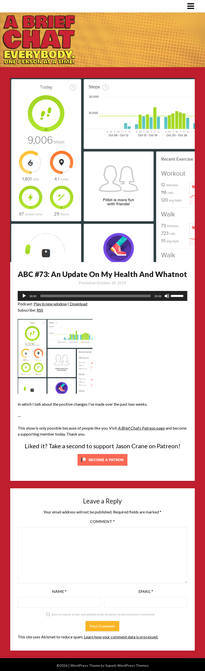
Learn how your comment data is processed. (121, 636)
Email (145, 591)
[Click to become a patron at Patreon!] (102, 466)
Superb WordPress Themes (127, 665)
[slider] (95, 296)
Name (59, 591)
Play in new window (50, 303)
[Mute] (166, 295)
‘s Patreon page (141, 428)
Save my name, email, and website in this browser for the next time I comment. (103, 614)
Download (78, 303)
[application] (103, 296)
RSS (40, 310)
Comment (102, 521)
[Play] (24, 295)
